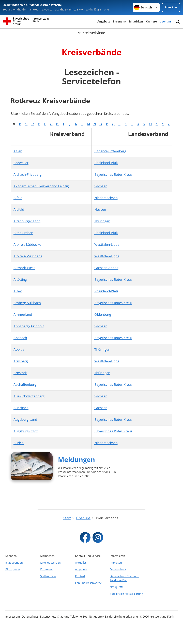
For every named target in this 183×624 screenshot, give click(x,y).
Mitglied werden (50, 562)
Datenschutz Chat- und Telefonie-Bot (124, 578)
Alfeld (17, 197)
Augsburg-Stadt (25, 431)
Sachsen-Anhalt (106, 267)
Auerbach (20, 408)
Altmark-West (24, 267)
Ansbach (20, 338)
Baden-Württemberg (110, 151)
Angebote (103, 21)
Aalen (17, 151)
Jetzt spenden (14, 562)
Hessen (100, 209)
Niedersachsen (106, 197)
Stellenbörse (48, 576)
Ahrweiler (20, 162)
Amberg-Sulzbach (27, 303)
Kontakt (80, 576)
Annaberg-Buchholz (28, 326)
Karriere (151, 21)
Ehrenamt (119, 21)
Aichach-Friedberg (27, 174)
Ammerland (22, 314)
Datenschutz (118, 569)
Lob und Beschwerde (88, 583)
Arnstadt (20, 373)
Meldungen (76, 459)
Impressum (117, 562)
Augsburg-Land (25, 419)
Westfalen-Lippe (106, 244)
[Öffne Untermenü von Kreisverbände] (91, 33)
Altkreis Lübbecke (27, 244)
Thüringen (102, 221)
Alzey (17, 291)
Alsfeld (18, 209)
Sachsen (100, 186)
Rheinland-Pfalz (106, 162)
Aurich (18, 443)
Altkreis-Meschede (27, 256)
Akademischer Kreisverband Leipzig (41, 186)
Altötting (20, 279)
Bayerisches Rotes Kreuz (113, 174)
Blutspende (12, 569)
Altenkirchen (23, 232)
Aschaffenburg (24, 384)
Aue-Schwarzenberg (28, 396)
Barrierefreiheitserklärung (126, 594)
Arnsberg (20, 361)
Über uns (165, 21)
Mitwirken (136, 21)
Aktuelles (81, 562)
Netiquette (117, 587)
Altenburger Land (26, 221)
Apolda (18, 349)
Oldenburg (102, 314)
